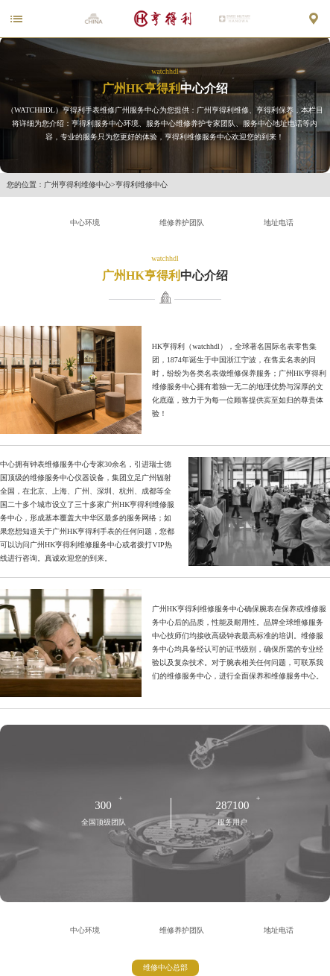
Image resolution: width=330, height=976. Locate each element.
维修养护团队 (181, 222)
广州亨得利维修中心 (77, 185)
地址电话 (278, 222)
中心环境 (85, 222)
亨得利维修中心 (141, 185)
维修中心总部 (165, 967)
